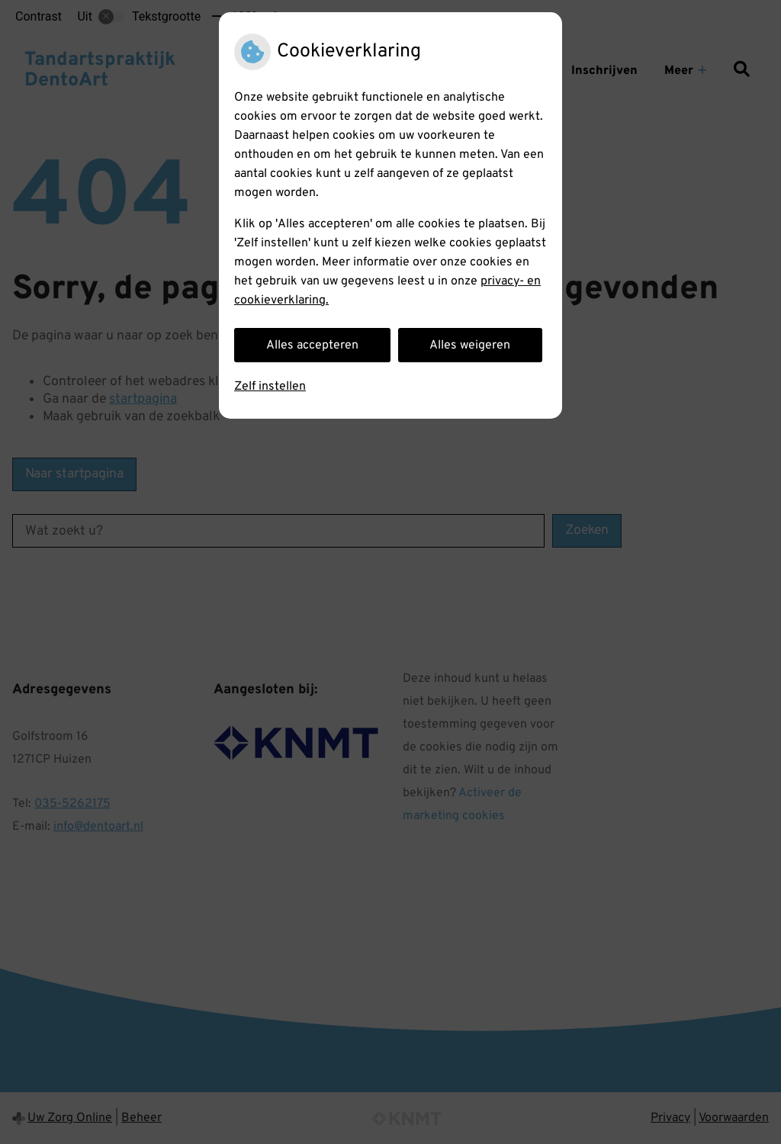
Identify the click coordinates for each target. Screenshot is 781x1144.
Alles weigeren (469, 345)
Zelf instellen (270, 386)
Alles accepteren (312, 345)
